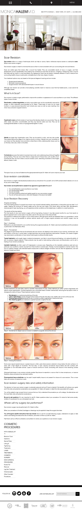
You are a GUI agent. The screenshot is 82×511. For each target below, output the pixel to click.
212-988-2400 (31, 2)
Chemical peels (8, 472)
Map (51, 2)
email (10, 2)
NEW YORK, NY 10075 (63, 12)
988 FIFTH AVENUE (47, 12)
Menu (72, 3)
